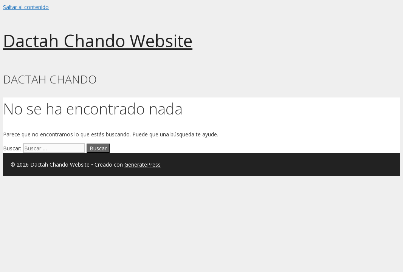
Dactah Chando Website (97, 40)
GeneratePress (142, 164)
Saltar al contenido (26, 7)
